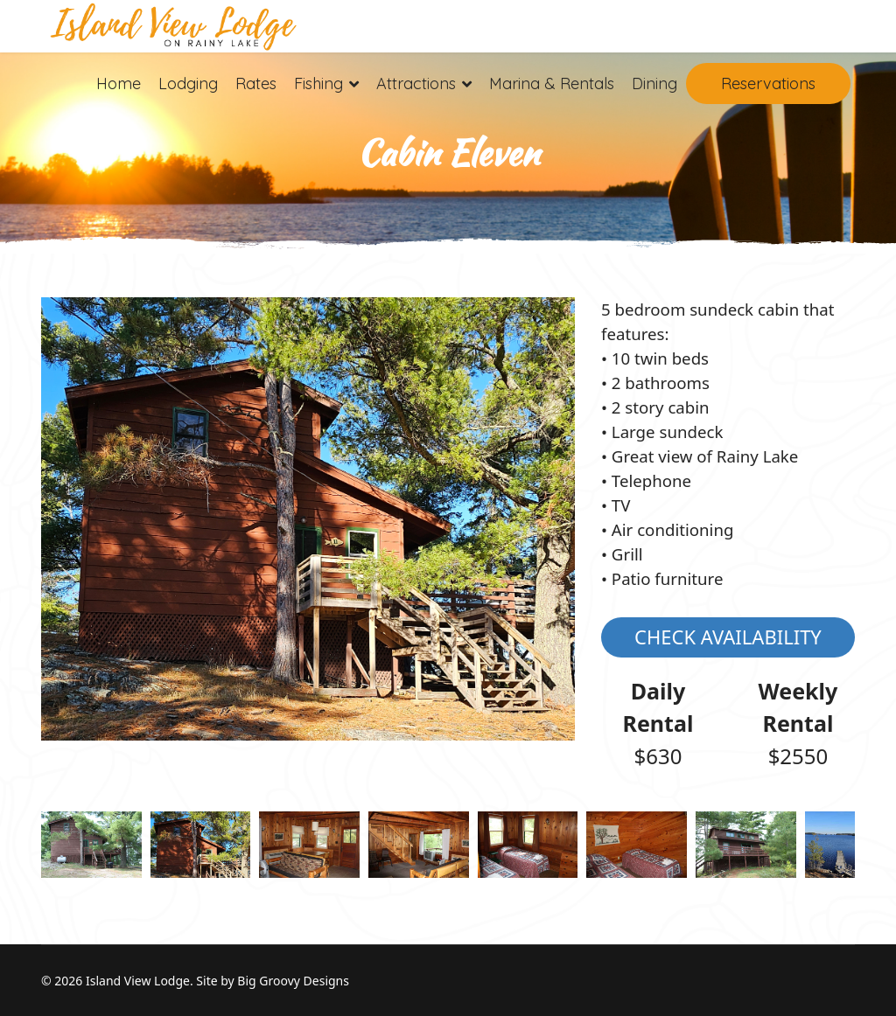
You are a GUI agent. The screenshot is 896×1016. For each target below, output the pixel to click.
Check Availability (728, 636)
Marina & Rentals (551, 83)
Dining (654, 83)
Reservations (768, 83)
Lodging (188, 83)
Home (118, 83)
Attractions (416, 83)
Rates (255, 83)
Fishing (318, 83)
